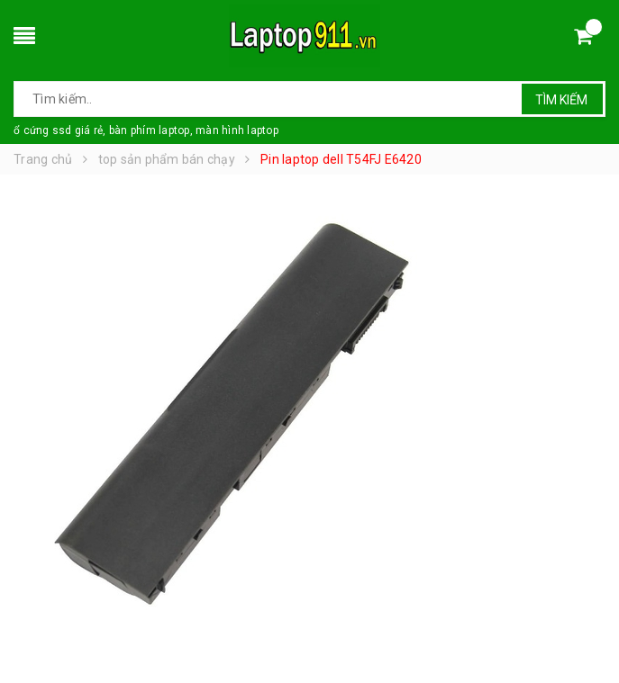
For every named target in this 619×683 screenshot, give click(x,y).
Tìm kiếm (561, 100)
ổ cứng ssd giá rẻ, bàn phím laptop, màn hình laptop (146, 130)
